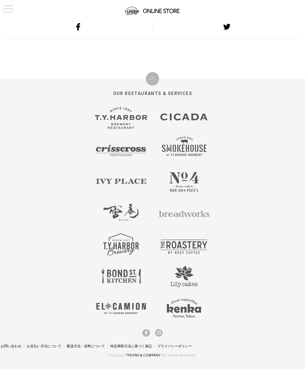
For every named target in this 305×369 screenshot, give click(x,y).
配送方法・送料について (86, 346)
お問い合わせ (11, 346)
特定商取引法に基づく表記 (131, 346)
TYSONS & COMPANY (144, 355)
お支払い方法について (44, 346)
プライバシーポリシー (174, 346)
